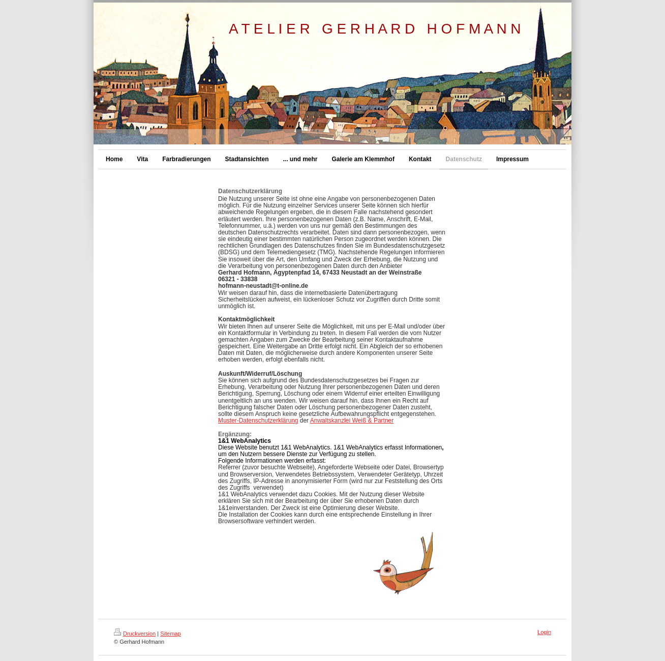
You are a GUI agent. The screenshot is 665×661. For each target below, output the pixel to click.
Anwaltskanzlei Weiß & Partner (352, 420)
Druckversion (135, 633)
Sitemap (170, 633)
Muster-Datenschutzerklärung (258, 420)
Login (544, 632)
